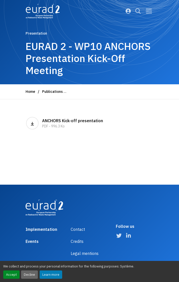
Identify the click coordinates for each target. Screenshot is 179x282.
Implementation (41, 229)
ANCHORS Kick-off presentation (64, 123)
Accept (11, 274)
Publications (52, 91)
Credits (77, 241)
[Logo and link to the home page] (43, 11)
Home (30, 91)
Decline (29, 274)
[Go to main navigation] (149, 11)
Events (32, 241)
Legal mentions (85, 253)
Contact (78, 229)
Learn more (50, 274)
